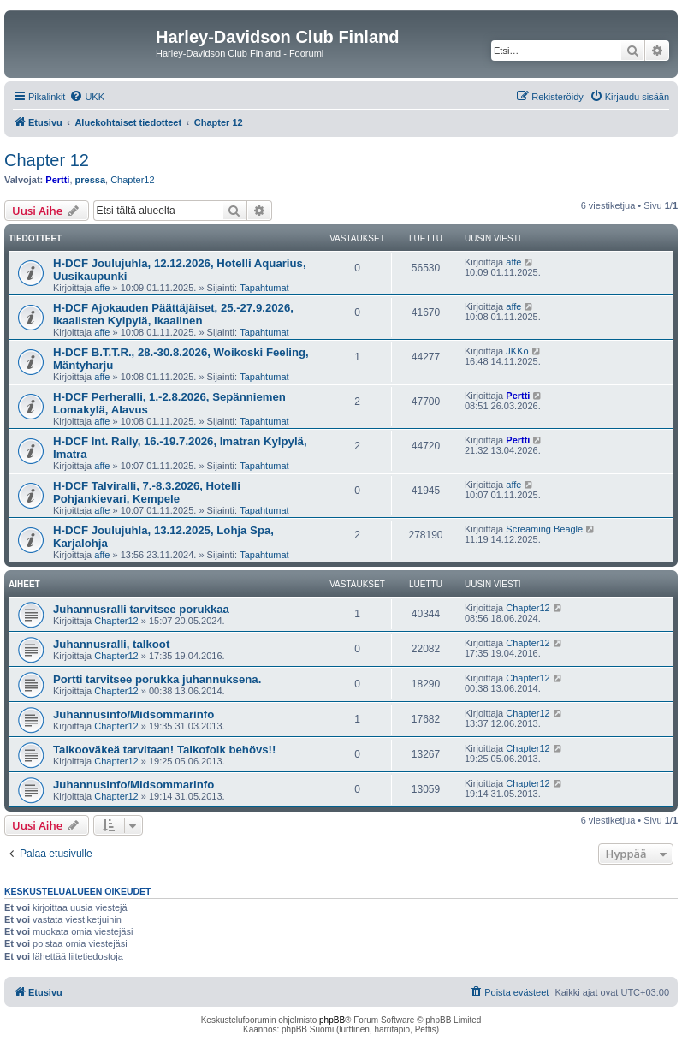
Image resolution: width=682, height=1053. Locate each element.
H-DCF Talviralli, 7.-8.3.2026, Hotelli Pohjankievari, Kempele (146, 492)
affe (102, 288)
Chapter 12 (46, 160)
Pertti (57, 180)
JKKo (517, 351)
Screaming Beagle (544, 529)
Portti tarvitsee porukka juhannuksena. (157, 679)
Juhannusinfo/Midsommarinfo (133, 714)
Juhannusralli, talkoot (111, 644)
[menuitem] (86, 96)
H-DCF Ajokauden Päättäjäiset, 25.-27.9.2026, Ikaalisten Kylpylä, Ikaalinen (173, 314)
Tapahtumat (264, 288)
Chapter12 (132, 180)
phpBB (332, 1020)
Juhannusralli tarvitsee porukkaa (141, 609)
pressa (90, 180)
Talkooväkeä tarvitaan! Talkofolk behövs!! (164, 749)
